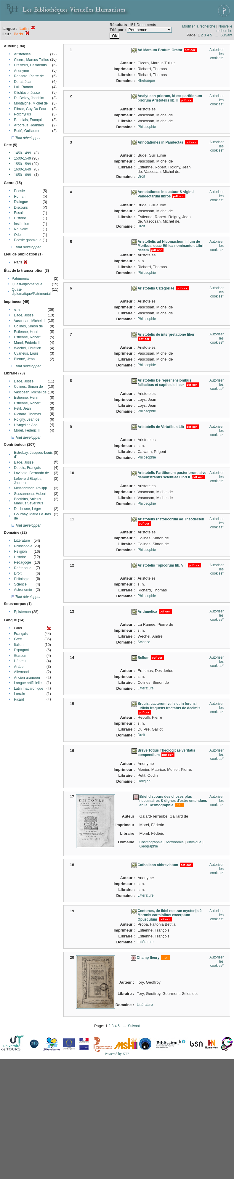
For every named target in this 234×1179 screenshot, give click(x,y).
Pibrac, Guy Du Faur (30, 109)
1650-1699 (22, 175)
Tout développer (26, 138)
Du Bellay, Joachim (29, 98)
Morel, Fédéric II (27, 343)
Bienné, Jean (24, 359)
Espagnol (21, 650)
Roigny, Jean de (26, 419)
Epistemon (22, 612)
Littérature (22, 540)
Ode (17, 235)
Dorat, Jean (23, 82)
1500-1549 (22, 158)
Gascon (20, 656)
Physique (194, 842)
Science (20, 584)
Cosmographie (150, 842)
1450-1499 (22, 153)
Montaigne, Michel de (31, 103)
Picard (19, 699)
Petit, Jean (22, 408)
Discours (21, 207)
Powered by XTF (117, 1054)
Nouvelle (21, 229)
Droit (17, 573)
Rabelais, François (28, 120)
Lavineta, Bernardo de (31, 473)
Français (21, 634)
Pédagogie (22, 562)
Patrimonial (21, 278)
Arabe (18, 667)
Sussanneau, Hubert (30, 494)
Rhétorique (22, 568)
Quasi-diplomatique (27, 284)
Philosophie (23, 546)
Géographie (148, 846)
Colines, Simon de (28, 326)
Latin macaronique (28, 688)
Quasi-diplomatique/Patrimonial (31, 291)
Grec (18, 639)
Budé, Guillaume (27, 131)
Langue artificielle (27, 683)
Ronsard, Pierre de (29, 76)
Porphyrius (22, 114)
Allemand (21, 672)
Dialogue (21, 202)
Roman (19, 196)
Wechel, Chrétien (27, 348)
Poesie (19, 191)
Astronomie (23, 590)
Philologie (21, 579)
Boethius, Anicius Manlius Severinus (28, 501)
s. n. (17, 310)
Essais (19, 213)
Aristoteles (22, 54)
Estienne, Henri (26, 332)
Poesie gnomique (27, 240)
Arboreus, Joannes (29, 125)
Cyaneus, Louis (26, 353)
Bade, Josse (23, 315)
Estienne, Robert (27, 337)
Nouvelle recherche (224, 28)
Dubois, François (27, 468)
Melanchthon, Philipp (30, 488)
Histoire (20, 218)
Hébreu (19, 661)
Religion (20, 551)
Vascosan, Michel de (30, 321)
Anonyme (21, 71)
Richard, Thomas (27, 414)
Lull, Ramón (23, 87)
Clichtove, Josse (27, 93)
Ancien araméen (27, 677)
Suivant (226, 35)
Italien (18, 645)
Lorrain (19, 694)
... (216, 35)
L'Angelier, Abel (26, 425)
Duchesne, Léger (27, 509)
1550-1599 (22, 164)
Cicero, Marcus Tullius (31, 60)
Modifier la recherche (198, 26)
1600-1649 (22, 169)
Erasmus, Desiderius (30, 65)
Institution (21, 224)
